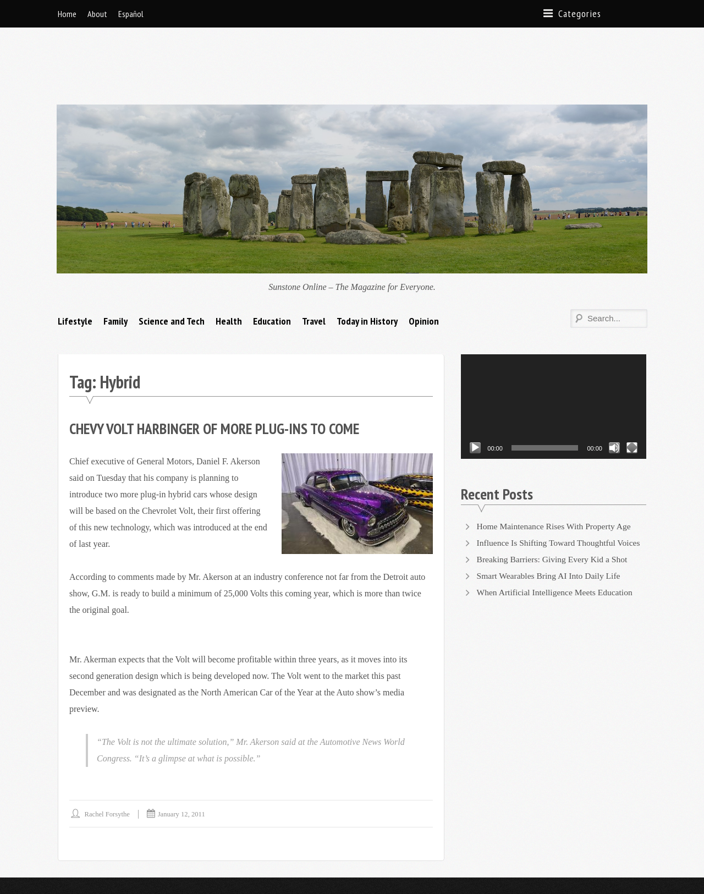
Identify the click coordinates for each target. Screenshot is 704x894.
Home (67, 13)
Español (131, 13)
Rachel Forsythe (108, 759)
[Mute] (614, 392)
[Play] (475, 392)
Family (115, 266)
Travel (314, 266)
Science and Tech (172, 266)
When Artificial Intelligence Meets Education (556, 537)
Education (272, 266)
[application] (553, 351)
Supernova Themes (185, 858)
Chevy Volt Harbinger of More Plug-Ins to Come (220, 373)
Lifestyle (75, 266)
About (97, 13)
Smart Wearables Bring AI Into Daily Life (551, 520)
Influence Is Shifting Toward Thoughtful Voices (561, 487)
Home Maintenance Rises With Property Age (556, 471)
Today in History (367, 266)
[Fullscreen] (631, 392)
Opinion (424, 266)
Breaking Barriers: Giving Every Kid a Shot (554, 504)
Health (229, 266)
